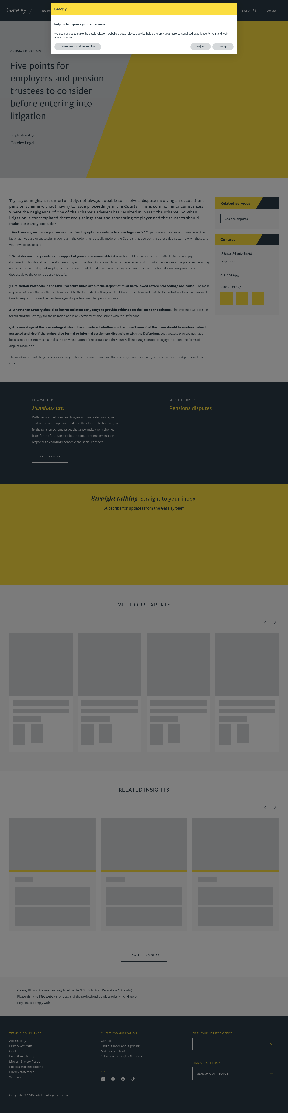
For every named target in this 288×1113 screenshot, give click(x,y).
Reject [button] (201, 46)
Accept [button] (223, 46)
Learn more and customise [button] (78, 46)
